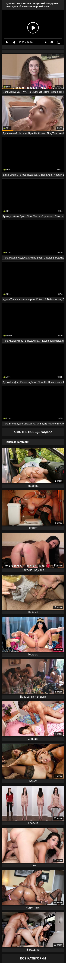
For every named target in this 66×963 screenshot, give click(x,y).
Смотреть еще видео (33, 432)
